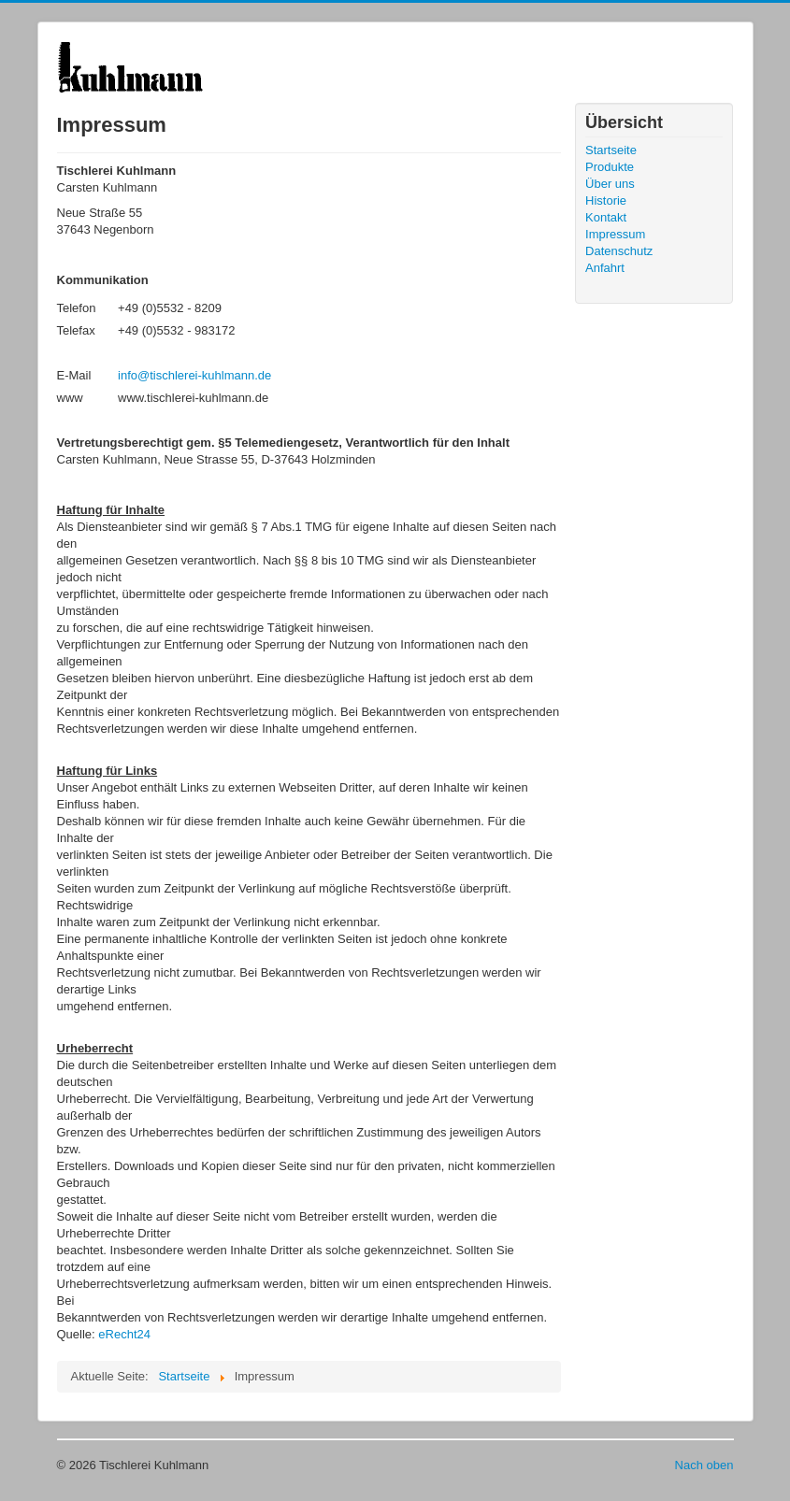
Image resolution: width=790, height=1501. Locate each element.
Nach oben (704, 1465)
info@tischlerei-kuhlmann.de (194, 375)
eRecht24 (124, 1334)
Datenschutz (619, 251)
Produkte (609, 167)
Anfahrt (605, 268)
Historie (605, 200)
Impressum (615, 234)
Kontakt (605, 217)
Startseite (611, 150)
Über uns (610, 184)
